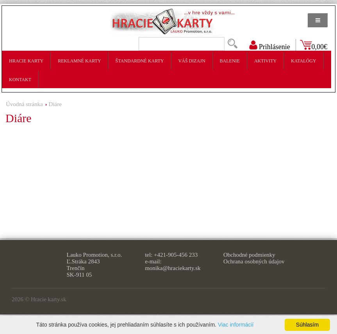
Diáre (55, 104)
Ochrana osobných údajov (254, 261)
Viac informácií (236, 325)
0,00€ (320, 47)
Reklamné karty (79, 61)
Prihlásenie (274, 47)
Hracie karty (26, 61)
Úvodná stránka (24, 104)
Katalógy (303, 61)
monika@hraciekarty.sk (172, 268)
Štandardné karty (140, 61)
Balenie (230, 61)
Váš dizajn (191, 61)
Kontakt (20, 79)
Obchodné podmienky (249, 255)
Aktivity (265, 61)
